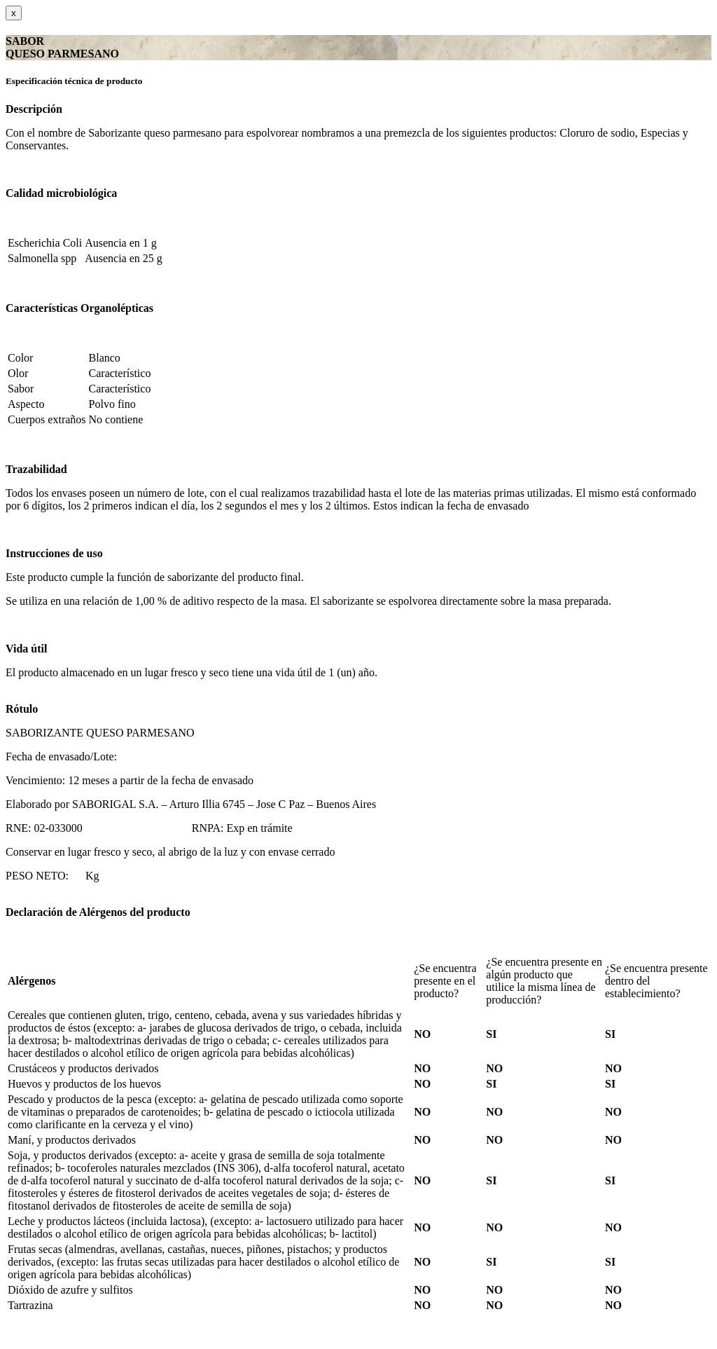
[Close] (14, 13)
